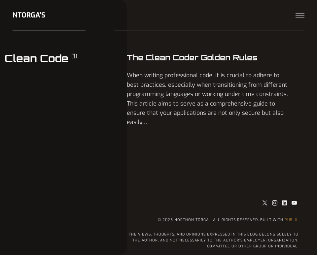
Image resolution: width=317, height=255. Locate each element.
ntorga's (29, 15)
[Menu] (300, 15)
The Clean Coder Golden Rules (192, 57)
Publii (291, 219)
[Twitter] (266, 203)
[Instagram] (275, 203)
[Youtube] (294, 203)
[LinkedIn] (285, 203)
